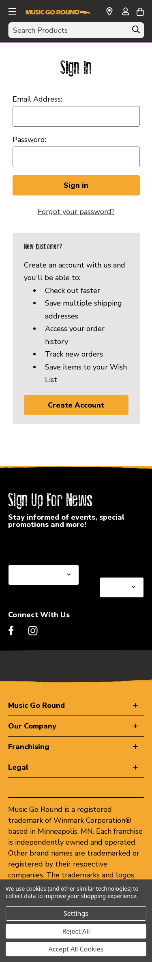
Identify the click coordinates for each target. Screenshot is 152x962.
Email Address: (37, 99)
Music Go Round (36, 705)
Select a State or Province (51, 545)
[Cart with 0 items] (140, 10)
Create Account (76, 405)
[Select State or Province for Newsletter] (43, 575)
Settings (76, 913)
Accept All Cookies (76, 949)
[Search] (135, 31)
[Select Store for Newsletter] (122, 587)
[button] (11, 10)
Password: (29, 139)
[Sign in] (125, 12)
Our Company (32, 726)
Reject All (76, 931)
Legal (18, 767)
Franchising (28, 747)
